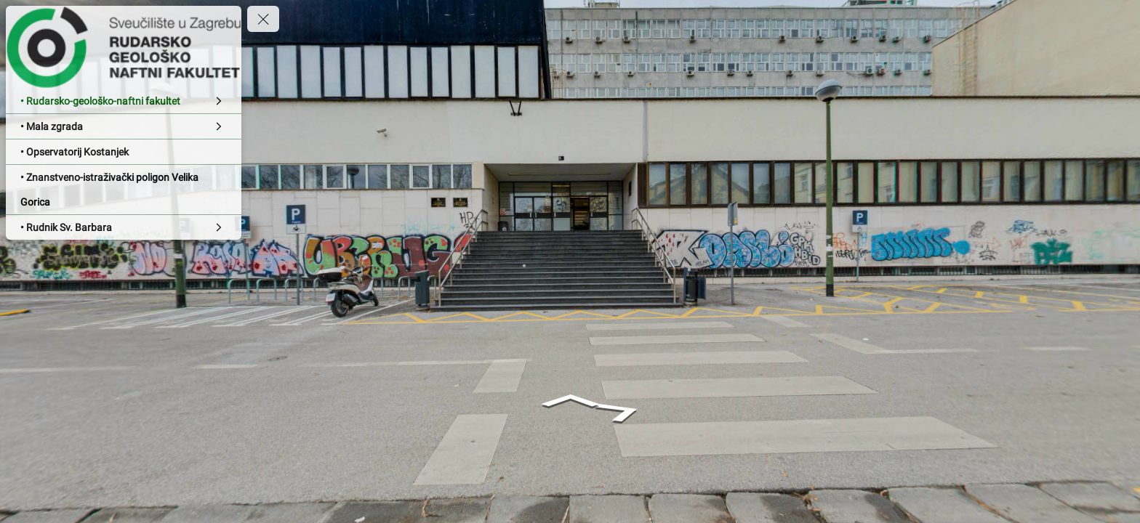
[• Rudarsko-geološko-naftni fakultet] (123, 101)
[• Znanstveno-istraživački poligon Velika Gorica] (123, 189)
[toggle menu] (263, 19)
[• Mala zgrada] (123, 126)
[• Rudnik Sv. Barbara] (123, 227)
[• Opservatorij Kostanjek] (123, 151)
